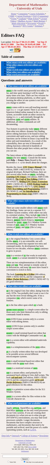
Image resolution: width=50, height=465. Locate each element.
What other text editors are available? (23, 72)
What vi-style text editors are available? (24, 70)
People (41, 23)
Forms (14, 19)
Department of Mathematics (25, 440)
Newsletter (31, 23)
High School (33, 19)
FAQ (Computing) (40, 16)
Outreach (16, 436)
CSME (11, 16)
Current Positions (23, 16)
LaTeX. (33, 430)
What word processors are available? (23, 74)
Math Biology (39, 21)
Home (13, 14)
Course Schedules (37, 14)
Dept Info (6, 436)
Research (17, 26)
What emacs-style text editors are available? (26, 62)
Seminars (39, 26)
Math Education (18, 23)
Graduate (22, 19)
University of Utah (25, 443)
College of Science (29, 436)
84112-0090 (32, 447)
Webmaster (25, 451)
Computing (23, 14)
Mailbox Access (25, 21)
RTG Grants (28, 26)
